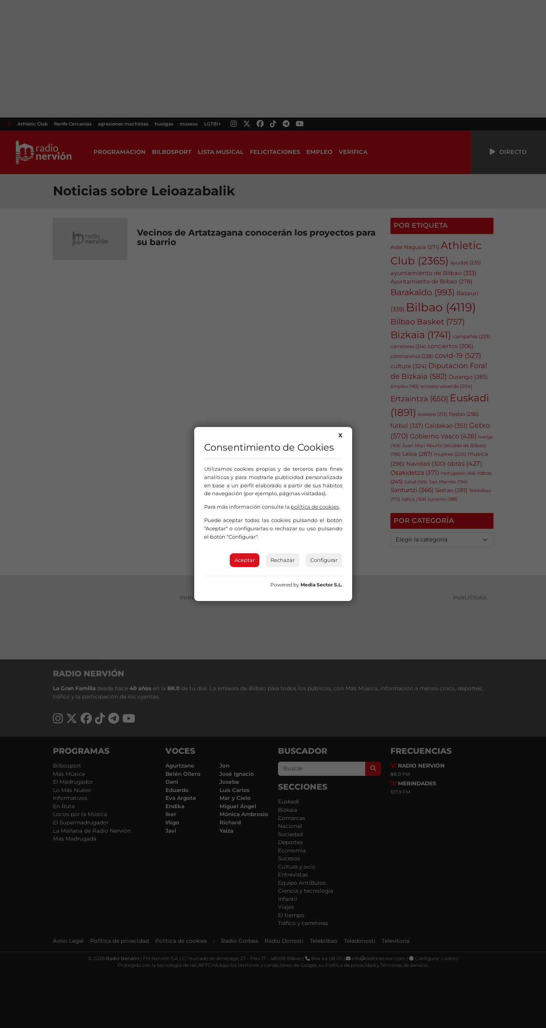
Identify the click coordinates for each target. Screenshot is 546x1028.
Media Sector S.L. (321, 585)
